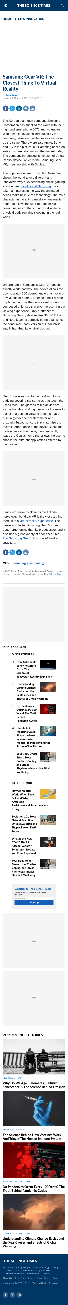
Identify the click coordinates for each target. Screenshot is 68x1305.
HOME (7, 19)
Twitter (12, 108)
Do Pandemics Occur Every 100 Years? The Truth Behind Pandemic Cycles (27, 713)
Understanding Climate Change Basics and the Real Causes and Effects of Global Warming (32, 691)
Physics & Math (30, 1270)
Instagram (19, 1295)
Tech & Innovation (11, 1267)
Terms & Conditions (24, 1278)
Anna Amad (12, 94)
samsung (19, 563)
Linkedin (19, 108)
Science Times (55, 574)
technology (37, 563)
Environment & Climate (38, 1273)
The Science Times (34, 5)
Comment (26, 108)
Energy (55, 1267)
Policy (8, 1270)
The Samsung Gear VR (19, 538)
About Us (7, 1278)
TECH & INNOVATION (29, 19)
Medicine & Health (15, 1273)
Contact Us (58, 1278)
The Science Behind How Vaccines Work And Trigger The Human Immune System (32, 1137)
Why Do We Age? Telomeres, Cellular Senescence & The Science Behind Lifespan (34, 1085)
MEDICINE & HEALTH (13, 1077)
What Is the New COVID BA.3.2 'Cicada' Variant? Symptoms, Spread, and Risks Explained (24, 846)
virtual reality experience (36, 521)
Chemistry (46, 1270)
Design (26, 1267)
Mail (32, 108)
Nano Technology (41, 1267)
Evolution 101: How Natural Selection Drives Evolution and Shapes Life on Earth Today (24, 824)
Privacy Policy (43, 1278)
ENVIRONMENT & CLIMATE (16, 1181)
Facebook (6, 108)
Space (17, 1270)
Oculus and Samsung (36, 186)
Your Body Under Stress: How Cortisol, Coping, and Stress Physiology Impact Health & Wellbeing (24, 868)
